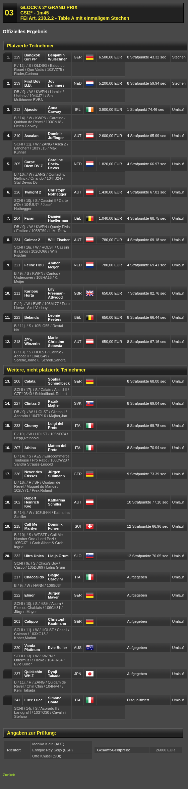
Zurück (9, 775)
